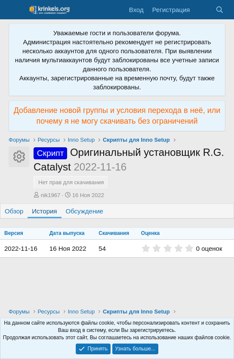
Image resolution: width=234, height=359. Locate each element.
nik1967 (51, 195)
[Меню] (16, 9)
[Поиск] (219, 10)
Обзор (14, 211)
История (44, 211)
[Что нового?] (202, 10)
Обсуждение (84, 211)
